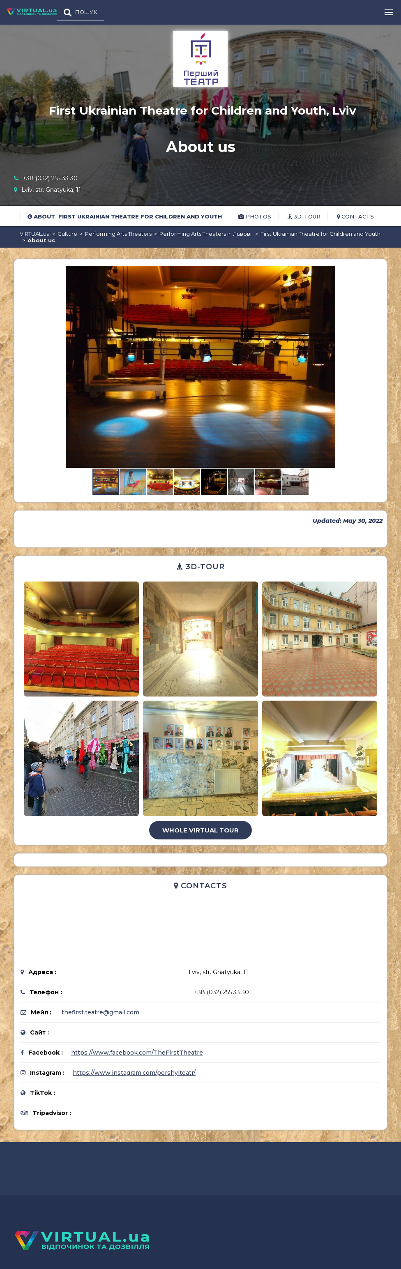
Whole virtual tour (200, 830)
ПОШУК (86, 12)
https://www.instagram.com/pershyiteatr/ (134, 1072)
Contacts (355, 216)
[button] (373, 273)
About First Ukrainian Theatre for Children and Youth (125, 216)
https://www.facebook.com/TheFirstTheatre (137, 1052)
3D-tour (304, 216)
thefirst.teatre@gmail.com (100, 1012)
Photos (254, 216)
